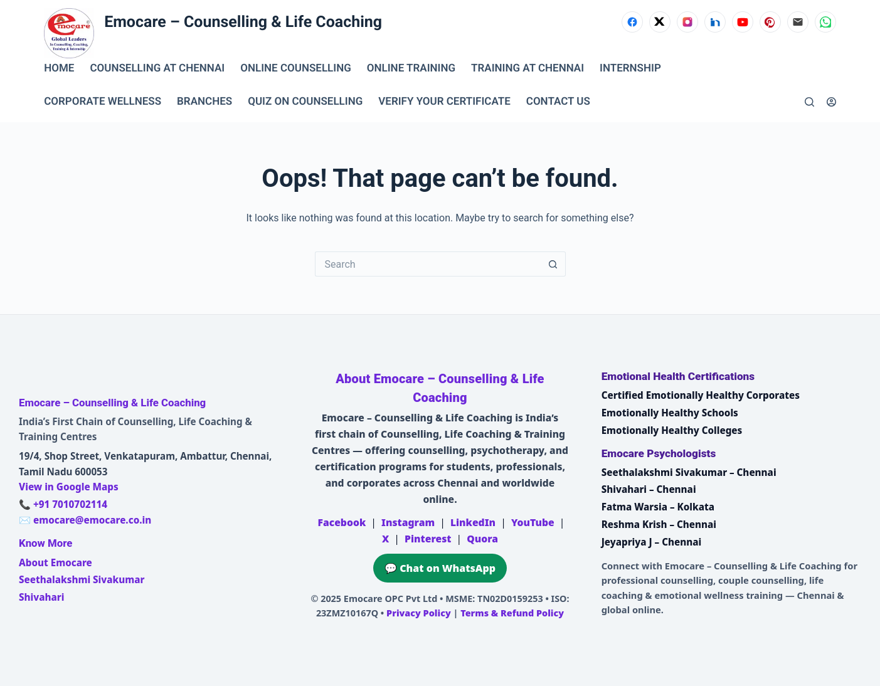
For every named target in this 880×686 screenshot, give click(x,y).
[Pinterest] (770, 22)
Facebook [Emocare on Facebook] (342, 522)
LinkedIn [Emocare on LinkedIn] (473, 522)
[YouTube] (742, 22)
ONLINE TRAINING (411, 68)
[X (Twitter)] (660, 22)
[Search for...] (428, 264)
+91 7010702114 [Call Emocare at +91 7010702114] (70, 504)
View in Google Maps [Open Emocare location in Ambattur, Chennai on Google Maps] (69, 486)
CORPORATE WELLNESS (102, 101)
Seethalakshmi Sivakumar (81, 579)
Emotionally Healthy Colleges (672, 430)
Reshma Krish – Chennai (659, 524)
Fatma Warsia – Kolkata (658, 506)
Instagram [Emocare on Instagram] (408, 522)
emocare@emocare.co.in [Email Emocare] (92, 520)
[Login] (831, 102)
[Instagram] (687, 22)
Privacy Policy (418, 613)
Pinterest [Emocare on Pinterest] (428, 539)
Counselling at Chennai (157, 68)
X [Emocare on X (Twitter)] (385, 539)
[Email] (797, 22)
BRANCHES (204, 101)
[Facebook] (632, 22)
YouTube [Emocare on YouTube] (532, 522)
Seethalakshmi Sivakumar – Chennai (689, 472)
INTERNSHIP (630, 68)
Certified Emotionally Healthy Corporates (701, 395)
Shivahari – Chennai (649, 489)
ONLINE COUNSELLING (295, 68)
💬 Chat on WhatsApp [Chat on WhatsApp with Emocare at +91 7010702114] (440, 568)
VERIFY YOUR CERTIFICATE (444, 101)
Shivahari (41, 597)
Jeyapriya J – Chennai (652, 542)
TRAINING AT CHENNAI (527, 68)
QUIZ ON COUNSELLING (305, 101)
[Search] (809, 102)
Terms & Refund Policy (512, 613)
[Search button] (553, 264)
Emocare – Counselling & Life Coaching (243, 22)
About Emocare (55, 562)
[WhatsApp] (825, 22)
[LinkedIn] (715, 22)
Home (59, 68)
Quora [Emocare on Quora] (482, 539)
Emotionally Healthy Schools (670, 412)
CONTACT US (558, 101)
